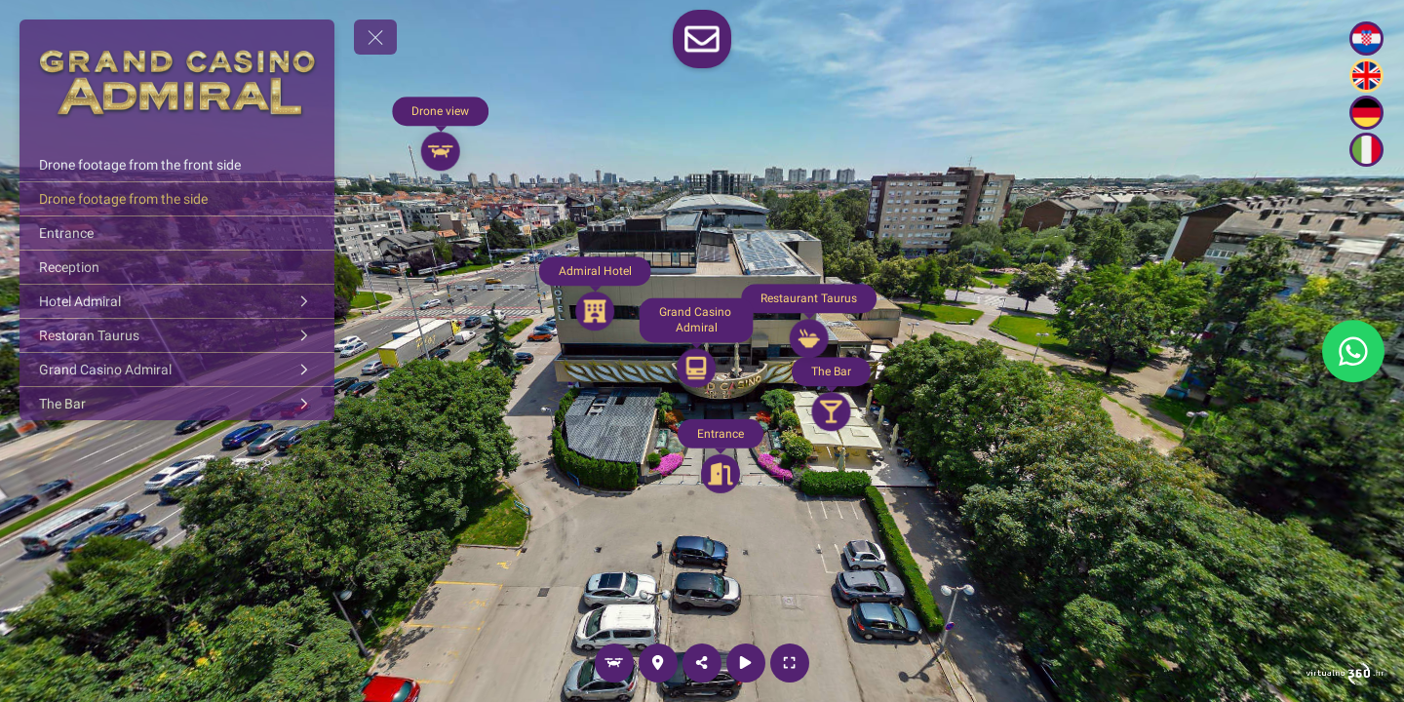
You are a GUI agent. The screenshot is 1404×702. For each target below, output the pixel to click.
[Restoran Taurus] (177, 335)
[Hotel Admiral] (177, 301)
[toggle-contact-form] (702, 39)
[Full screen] (789, 663)
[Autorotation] (745, 663)
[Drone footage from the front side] (177, 164)
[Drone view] (614, 663)
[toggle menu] (375, 37)
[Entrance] (177, 233)
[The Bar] (177, 403)
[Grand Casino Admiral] (177, 369)
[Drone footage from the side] (177, 198)
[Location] (658, 663)
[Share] (702, 663)
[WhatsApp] (1353, 351)
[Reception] (177, 267)
